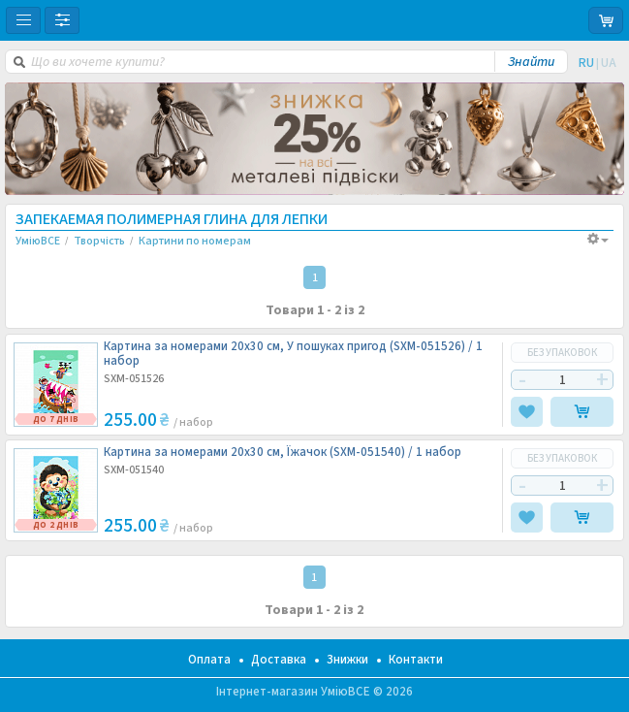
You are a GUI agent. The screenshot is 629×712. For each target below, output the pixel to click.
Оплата (209, 659)
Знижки (347, 659)
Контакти (416, 659)
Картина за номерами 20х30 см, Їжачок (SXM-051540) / (282, 452)
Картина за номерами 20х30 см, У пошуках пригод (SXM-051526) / (293, 354)
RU (586, 63)
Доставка (278, 659)
